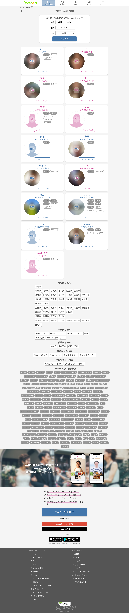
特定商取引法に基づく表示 (41, 587)
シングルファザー (87, 357)
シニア (63, 339)
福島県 (77, 292)
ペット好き (52, 436)
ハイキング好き (91, 429)
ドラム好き (104, 413)
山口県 (69, 314)
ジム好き (86, 436)
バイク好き (52, 440)
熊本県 (61, 322)
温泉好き (38, 405)
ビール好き (38, 409)
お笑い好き (61, 440)
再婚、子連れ (55, 357)
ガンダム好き (98, 393)
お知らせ (34, 577)
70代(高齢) (39, 339)
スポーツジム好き (100, 389)
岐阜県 (85, 301)
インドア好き (102, 429)
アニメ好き (64, 448)
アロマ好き (26, 425)
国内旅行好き (45, 393)
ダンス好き (44, 425)
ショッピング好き (27, 397)
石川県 (77, 301)
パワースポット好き (29, 436)
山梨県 (46, 301)
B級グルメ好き (63, 436)
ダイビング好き (42, 378)
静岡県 (38, 305)
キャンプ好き (70, 429)
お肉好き (52, 381)
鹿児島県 (85, 322)
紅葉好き (26, 385)
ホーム (33, 556)
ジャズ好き (69, 381)
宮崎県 (77, 322)
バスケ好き (78, 421)
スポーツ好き (64, 444)
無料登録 (77, 556)
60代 (86, 335)
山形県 (69, 292)
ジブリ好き (88, 432)
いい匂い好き (51, 385)
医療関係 (62, 348)
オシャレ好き (79, 425)
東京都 (77, 297)
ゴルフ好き (94, 401)
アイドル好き (83, 417)
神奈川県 (85, 297)
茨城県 (38, 297)
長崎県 (54, 322)
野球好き (48, 397)
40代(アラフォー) (57, 335)
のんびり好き (36, 417)
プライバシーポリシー (39, 591)
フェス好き (102, 436)
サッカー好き (47, 417)
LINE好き (104, 401)
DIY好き (28, 421)
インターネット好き (102, 381)
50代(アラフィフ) (74, 335)
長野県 (54, 301)
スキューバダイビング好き (71, 401)
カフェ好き (48, 409)
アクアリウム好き (58, 397)
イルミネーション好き (40, 421)
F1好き (102, 405)
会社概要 (34, 601)
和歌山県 (85, 309)
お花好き (104, 397)
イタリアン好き (94, 397)
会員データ (35, 573)
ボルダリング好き (67, 421)
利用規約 (34, 584)
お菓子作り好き (54, 421)
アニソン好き (72, 405)
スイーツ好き (42, 436)
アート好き (42, 440)
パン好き (81, 405)
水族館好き (45, 389)
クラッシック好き (91, 425)
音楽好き (79, 385)
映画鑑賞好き (35, 389)
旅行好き (55, 444)
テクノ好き (33, 381)
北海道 (38, 288)
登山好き (54, 389)
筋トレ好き (71, 378)
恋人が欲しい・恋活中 (74, 365)
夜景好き (62, 389)
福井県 (61, 301)
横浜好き (42, 385)
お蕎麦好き (43, 381)
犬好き (92, 440)
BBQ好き (87, 421)
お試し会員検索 (37, 570)
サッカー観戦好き (67, 413)
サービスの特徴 (37, 559)
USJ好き (94, 436)
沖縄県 (38, 326)
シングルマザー (70, 357)
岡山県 (54, 314)
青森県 (38, 292)
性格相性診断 (79, 580)
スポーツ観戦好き (72, 389)
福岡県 (38, 322)
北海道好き (40, 374)
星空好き (49, 374)
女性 (68, 22)
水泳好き (31, 374)
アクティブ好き (30, 378)
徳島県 (38, 318)
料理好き (25, 401)
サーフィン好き (58, 417)
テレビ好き (80, 429)
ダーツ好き (93, 417)
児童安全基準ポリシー (39, 594)
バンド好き (103, 417)
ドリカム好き (72, 409)
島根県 (46, 314)
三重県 (38, 309)
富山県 (69, 301)
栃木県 (46, 297)
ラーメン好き (56, 401)
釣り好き (34, 440)
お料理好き (90, 378)
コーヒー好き (68, 393)
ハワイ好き (49, 429)
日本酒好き (24, 381)
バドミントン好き (92, 405)
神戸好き (34, 385)
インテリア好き (35, 401)
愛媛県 (54, 318)
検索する (64, 39)
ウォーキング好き (45, 432)
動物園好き (80, 378)
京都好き (90, 389)
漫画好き (60, 385)
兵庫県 (69, 309)
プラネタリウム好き (85, 374)
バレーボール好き (81, 413)
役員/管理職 (73, 348)
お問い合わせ (79, 566)
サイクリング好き (98, 421)
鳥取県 (38, 314)
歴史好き (78, 440)
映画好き (95, 444)
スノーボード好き (37, 429)
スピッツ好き (44, 413)
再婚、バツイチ (40, 357)
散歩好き (26, 389)
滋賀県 (46, 309)
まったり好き (61, 378)
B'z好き (99, 409)
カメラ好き (25, 444)
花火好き (23, 374)
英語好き (106, 374)
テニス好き (79, 432)
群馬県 (54, 297)
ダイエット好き (59, 432)
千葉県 (69, 297)
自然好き (94, 385)
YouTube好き (29, 405)
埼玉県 (61, 297)
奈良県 (77, 309)
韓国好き (77, 393)
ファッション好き (75, 436)
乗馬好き (52, 378)
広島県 (61, 314)
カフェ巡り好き (57, 393)
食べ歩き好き (80, 381)
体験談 (33, 566)
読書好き (70, 440)
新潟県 (38, 301)
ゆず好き (81, 409)
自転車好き (102, 385)
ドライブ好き (46, 444)
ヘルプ (77, 570)
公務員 (53, 348)
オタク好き (104, 444)
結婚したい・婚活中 (53, 365)
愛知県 (46, 305)
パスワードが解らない (83, 573)
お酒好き (26, 440)
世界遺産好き (70, 385)
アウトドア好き (76, 444)
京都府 (54, 309)
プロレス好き (55, 413)
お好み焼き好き (82, 397)
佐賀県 (46, 322)
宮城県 (54, 292)
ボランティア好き (71, 417)
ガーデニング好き (60, 405)
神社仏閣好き (47, 405)
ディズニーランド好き (69, 374)
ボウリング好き (94, 413)
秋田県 (61, 292)
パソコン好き (59, 429)
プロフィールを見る (42, 71)
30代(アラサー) (41, 335)
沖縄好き (57, 374)
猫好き (85, 440)
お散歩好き (97, 432)
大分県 (69, 322)
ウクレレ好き (71, 397)
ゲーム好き (87, 444)
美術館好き (97, 374)
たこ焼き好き (100, 378)
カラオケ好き (35, 444)
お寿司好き (103, 425)
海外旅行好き (87, 393)
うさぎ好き (35, 425)
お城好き (30, 409)
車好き (83, 389)
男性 (59, 22)
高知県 (61, 318)
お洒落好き (60, 381)
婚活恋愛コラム (80, 584)
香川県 (46, 318)
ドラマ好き (26, 429)
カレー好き (85, 401)
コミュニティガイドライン (41, 580)
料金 (32, 563)
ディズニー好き (101, 440)
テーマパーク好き (33, 393)
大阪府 (61, 309)
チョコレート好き (59, 409)
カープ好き (46, 401)
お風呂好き (90, 381)
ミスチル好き (90, 409)
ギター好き (26, 417)
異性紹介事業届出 (38, 598)
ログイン (77, 559)
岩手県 (46, 292)
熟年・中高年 (52, 339)
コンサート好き (33, 432)
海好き (87, 385)
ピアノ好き (69, 425)
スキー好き (69, 432)
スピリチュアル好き (57, 425)
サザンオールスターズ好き (29, 413)
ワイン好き (39, 397)
